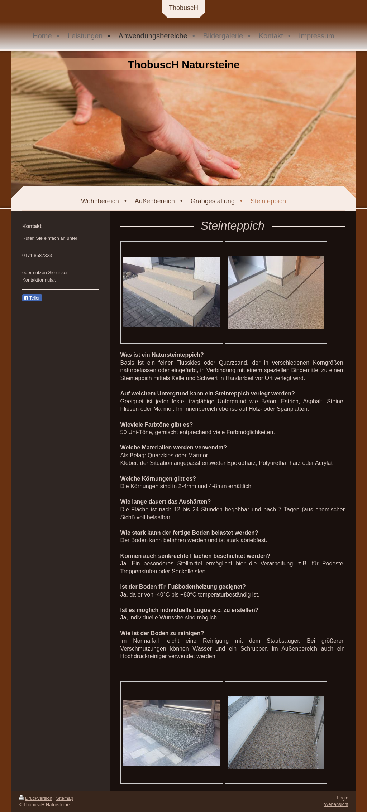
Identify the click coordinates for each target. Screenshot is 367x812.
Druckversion (35, 798)
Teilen (32, 298)
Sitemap (64, 798)
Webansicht (336, 804)
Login (342, 798)
